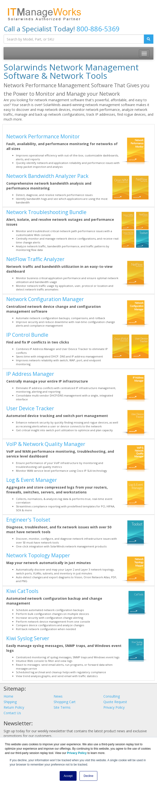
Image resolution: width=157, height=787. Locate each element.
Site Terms (62, 707)
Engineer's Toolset (28, 519)
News (58, 696)
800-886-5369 (98, 28)
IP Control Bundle (27, 334)
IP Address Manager (30, 373)
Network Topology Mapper (38, 555)
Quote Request (115, 702)
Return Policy (14, 707)
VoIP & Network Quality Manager (45, 444)
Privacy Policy (114, 707)
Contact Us (12, 713)
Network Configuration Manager (45, 299)
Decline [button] (88, 776)
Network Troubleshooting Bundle (46, 212)
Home (8, 696)
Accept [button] (68, 776)
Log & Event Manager (31, 480)
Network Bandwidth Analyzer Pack (47, 176)
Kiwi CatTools (22, 591)
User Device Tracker (30, 408)
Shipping (10, 702)
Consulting (111, 696)
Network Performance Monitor (43, 136)
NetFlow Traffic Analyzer (35, 259)
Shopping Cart (65, 702)
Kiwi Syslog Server (27, 638)
